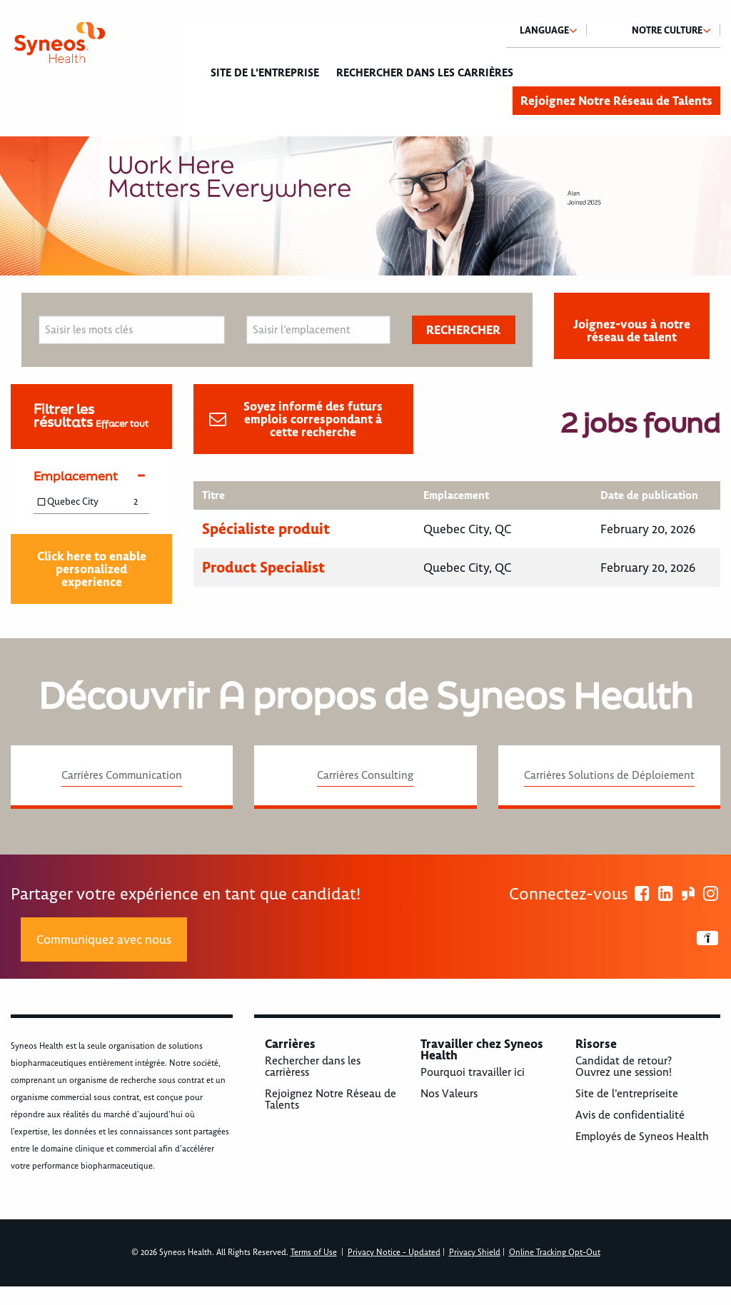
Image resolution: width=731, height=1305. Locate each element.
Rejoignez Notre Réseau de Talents (616, 101)
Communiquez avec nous (103, 939)
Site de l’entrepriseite (626, 1093)
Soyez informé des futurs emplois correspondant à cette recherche (313, 419)
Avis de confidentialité (630, 1115)
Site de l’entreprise (265, 73)
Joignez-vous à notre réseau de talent (631, 330)
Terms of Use (314, 1252)
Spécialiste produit (266, 528)
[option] (365, 206)
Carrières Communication (121, 775)
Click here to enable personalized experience (91, 569)
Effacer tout (122, 424)
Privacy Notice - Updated (394, 1252)
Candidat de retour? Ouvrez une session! (623, 1066)
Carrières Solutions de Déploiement (609, 775)
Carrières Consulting (365, 775)
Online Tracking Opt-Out (554, 1252)
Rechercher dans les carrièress (313, 1066)
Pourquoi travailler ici (472, 1072)
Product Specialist (263, 567)
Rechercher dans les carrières (424, 73)
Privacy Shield (474, 1252)
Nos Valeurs (449, 1093)
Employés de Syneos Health (642, 1136)
